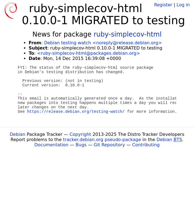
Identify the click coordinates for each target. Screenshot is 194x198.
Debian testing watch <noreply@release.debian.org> (103, 42)
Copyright (80, 134)
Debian (17, 134)
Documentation (51, 144)
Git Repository (109, 144)
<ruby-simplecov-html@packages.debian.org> (88, 53)
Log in (183, 4)
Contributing (146, 144)
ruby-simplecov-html (128, 34)
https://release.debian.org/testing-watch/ (76, 111)
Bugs (81, 144)
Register (163, 4)
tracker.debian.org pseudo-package (102, 139)
